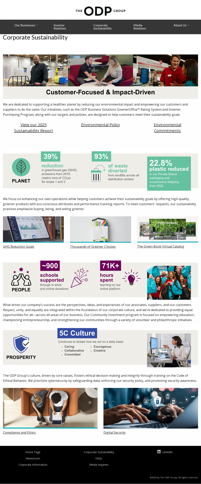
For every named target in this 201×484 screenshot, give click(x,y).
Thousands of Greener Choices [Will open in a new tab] (93, 246)
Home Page (32, 452)
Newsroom (33, 458)
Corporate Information (32, 465)
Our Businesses (25, 25)
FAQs (98, 458)
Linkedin (164, 452)
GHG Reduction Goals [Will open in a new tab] (18, 246)
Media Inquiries (99, 465)
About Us (180, 25)
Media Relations (139, 26)
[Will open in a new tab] (33, 230)
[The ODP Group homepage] (100, 10)
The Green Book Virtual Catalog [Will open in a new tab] (160, 246)
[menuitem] (25, 27)
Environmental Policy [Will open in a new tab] (100, 124)
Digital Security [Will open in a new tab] (114, 432)
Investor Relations (60, 26)
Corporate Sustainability (102, 26)
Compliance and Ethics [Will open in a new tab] (19, 432)
